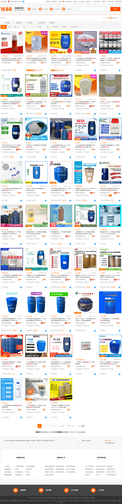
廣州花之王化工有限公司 (81, 106)
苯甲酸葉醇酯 (19, 472)
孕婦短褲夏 (110, 466)
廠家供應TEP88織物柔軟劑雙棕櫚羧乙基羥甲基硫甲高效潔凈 (109, 189)
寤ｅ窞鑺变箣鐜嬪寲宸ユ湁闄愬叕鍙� (31, 62)
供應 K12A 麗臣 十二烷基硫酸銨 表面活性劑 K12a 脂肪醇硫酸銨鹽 (85, 319)
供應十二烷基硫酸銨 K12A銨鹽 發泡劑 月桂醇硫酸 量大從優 (109, 363)
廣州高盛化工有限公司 (31, 323)
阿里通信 (88, 500)
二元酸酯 (7, 466)
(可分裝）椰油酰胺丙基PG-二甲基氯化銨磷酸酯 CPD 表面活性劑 (11, 232)
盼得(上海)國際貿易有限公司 (7, 409)
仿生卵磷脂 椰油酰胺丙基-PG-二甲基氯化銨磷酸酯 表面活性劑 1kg (61, 189)
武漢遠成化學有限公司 (105, 236)
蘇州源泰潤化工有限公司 (105, 193)
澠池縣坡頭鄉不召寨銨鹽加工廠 (64, 472)
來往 (104, 500)
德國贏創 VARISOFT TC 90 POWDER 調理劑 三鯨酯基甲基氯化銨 (85, 189)
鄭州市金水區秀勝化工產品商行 (31, 409)
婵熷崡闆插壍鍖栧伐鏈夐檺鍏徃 (56, 62)
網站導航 (92, 498)
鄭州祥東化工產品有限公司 (105, 366)
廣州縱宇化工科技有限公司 (31, 236)
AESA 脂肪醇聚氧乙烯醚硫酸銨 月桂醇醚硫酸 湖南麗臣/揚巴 (85, 146)
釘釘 (108, 500)
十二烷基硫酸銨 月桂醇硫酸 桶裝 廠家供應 (12, 406)
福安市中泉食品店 (101, 466)
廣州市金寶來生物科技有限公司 (56, 193)
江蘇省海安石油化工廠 (81, 366)
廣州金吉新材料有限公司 (81, 193)
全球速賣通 (32, 500)
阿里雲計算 (76, 500)
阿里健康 (113, 500)
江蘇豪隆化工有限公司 (7, 236)
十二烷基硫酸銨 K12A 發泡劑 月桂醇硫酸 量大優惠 (36, 363)
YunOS (82, 500)
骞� (20, 62)
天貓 (42, 500)
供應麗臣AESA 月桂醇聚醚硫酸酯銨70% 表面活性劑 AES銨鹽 (36, 276)
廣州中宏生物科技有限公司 (81, 323)
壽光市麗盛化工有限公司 (56, 149)
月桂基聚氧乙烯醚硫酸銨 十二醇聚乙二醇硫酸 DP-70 (11, 363)
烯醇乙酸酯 (8, 472)
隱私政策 (71, 498)
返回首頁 (73, 432)
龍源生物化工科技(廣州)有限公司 (81, 149)
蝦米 (70, 500)
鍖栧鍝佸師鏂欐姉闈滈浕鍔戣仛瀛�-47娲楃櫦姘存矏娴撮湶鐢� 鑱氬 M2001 (36, 59)
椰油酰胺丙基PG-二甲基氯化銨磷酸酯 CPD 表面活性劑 (61, 232)
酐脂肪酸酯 (18, 475)
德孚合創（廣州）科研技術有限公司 (31, 106)
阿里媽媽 (65, 500)
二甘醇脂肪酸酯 (19, 466)
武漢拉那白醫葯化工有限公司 (7, 193)
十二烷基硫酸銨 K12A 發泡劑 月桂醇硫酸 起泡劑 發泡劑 (36, 406)
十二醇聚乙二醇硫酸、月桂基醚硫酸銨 (85, 363)
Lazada (61, 502)
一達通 (119, 500)
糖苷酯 (17, 469)
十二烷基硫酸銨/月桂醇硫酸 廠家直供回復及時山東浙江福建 (85, 59)
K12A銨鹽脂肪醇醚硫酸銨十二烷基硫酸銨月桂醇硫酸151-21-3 (85, 102)
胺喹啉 (28, 475)
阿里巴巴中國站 (23, 500)
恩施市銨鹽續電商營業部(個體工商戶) (76, 472)
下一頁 (61, 426)
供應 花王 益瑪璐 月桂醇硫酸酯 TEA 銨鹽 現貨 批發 (36, 189)
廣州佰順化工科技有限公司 (7, 106)
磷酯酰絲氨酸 (8, 475)
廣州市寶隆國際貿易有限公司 (7, 323)
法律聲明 (59, 498)
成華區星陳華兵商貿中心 (102, 472)
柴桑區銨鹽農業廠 (50, 466)
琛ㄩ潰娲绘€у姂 (55, 65)
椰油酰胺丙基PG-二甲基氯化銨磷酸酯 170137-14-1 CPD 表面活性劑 (110, 232)
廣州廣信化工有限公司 (56, 106)
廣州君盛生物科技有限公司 (56, 366)
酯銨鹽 (88, 440)
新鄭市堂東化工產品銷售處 (31, 366)
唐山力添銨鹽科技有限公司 (73, 469)
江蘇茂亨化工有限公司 (105, 106)
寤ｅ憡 (20, 60)
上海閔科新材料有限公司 (105, 62)
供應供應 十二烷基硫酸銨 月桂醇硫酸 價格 (36, 146)
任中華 (98, 475)
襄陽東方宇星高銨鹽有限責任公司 (54, 472)
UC (96, 500)
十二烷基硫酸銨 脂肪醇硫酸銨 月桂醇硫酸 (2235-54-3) (12, 189)
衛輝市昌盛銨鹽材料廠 (62, 466)
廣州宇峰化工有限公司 (31, 193)
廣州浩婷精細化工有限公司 (105, 279)
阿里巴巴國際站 (13, 500)
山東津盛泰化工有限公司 (31, 149)
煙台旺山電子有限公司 (113, 472)
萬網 (93, 500)
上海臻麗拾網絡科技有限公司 (7, 149)
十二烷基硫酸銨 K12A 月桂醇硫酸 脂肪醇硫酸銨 (109, 319)
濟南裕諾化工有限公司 (7, 366)
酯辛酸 (28, 472)
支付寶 (100, 500)
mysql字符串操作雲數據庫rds (93, 466)
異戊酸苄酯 (29, 469)
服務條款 (65, 498)
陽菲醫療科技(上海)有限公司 (93, 469)
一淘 (51, 500)
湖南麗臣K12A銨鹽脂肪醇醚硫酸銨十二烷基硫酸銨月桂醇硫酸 (12, 102)
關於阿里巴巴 (78, 498)
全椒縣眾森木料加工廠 (102, 469)
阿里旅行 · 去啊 (57, 500)
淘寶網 (38, 500)
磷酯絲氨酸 (8, 469)
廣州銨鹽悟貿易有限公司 (73, 466)
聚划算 (46, 500)
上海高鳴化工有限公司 (81, 62)
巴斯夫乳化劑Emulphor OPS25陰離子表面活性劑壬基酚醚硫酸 (11, 146)
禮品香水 (87, 475)
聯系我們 (86, 498)
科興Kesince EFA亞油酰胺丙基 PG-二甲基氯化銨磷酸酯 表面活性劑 (61, 276)
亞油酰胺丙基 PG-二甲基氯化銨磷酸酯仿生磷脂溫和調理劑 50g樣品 (85, 232)
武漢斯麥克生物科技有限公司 (56, 409)
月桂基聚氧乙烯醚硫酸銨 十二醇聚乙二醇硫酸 (110, 146)
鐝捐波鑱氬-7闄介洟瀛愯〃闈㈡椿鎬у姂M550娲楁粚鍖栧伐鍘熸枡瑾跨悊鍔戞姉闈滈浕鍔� (61, 59)
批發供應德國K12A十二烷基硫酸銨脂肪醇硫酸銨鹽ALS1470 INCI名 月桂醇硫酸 (61, 363)
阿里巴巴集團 (4, 500)
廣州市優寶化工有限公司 (81, 236)
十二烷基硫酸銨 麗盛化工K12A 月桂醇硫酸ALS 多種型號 (60, 146)
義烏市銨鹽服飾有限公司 (51, 469)
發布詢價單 (108, 440)
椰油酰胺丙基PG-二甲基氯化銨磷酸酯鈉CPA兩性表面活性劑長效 (36, 232)
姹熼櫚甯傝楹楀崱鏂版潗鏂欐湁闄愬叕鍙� (7, 62)
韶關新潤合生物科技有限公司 (105, 149)
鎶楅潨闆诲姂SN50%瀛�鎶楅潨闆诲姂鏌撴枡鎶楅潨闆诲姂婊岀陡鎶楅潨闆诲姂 (11, 59)
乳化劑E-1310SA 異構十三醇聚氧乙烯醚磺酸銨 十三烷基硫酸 (110, 59)
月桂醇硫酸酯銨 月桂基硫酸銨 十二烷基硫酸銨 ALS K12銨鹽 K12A (36, 102)
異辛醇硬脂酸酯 (30, 466)
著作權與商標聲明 (50, 498)
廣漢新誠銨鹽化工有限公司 (63, 469)
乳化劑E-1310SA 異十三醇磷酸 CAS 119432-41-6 (110, 102)
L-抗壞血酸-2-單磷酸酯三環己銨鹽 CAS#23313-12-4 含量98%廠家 (60, 406)
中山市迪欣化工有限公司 (56, 236)
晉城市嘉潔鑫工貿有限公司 (92, 472)
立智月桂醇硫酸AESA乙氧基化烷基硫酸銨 (61, 102)
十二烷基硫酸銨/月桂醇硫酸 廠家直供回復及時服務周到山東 (12, 276)
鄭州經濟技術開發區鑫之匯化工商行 (105, 323)
